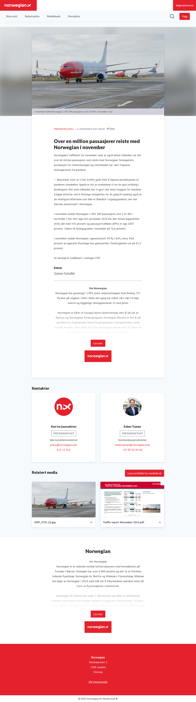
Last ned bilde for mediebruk (145, 473)
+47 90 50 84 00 (132, 450)
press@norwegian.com (63, 445)
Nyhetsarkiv (32, 16)
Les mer (98, 343)
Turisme (58, 273)
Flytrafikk (69, 273)
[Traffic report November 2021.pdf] (132, 500)
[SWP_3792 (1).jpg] (64, 500)
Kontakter (74, 16)
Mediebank (53, 16)
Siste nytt (11, 16)
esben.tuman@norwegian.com (132, 445)
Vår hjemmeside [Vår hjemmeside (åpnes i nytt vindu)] (98, 681)
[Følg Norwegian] (184, 16)
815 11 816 (64, 450)
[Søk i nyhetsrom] (172, 16)
